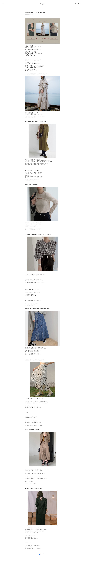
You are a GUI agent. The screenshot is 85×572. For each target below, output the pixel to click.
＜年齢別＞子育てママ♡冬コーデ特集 (35, 12)
